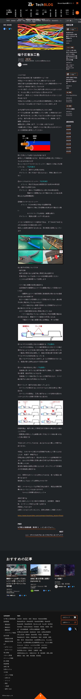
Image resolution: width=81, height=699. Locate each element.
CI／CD (44, 624)
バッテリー (44, 645)
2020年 (68, 147)
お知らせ (7, 677)
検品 (41, 650)
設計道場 (21, 13)
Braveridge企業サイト (65, 3)
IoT (27, 10)
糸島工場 (61, 13)
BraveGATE (56, 20)
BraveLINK (20, 624)
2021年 (68, 144)
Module (28, 634)
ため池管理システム (39, 639)
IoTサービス (8, 647)
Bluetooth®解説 (38, 20)
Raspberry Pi (21, 637)
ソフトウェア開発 (73, 29)
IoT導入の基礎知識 (9, 12)
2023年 (68, 136)
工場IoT (30, 650)
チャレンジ (69, 101)
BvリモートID (70, 67)
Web (18, 639)
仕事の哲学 (44, 647)
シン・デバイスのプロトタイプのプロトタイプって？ (44, 535)
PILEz (40, 634)
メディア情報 (9, 675)
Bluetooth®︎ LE (48, 20)
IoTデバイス (8, 650)
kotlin (67, 43)
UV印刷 (45, 637)
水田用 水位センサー (22, 653)
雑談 (46, 586)
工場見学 (33, 587)
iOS (67, 64)
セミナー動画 (48, 642)
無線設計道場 (9, 641)
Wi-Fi (67, 69)
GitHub (42, 626)
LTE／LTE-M (20, 634)
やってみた (21, 60)
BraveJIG (47, 621)
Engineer (19, 626)
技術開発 (15, 13)
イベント (7, 680)
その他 (73, 12)
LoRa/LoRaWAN (46, 631)
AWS (25, 20)
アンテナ (19, 642)
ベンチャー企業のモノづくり (42, 60)
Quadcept (46, 634)
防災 (24, 655)
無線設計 (7, 627)
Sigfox (27, 637)
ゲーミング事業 (44, 12)
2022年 (68, 140)
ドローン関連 (37, 12)
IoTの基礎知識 (24, 629)
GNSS (47, 626)
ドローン (71, 64)
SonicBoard (34, 637)
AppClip (20, 20)
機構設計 (14, 575)
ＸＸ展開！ (59, 579)
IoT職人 (43, 629)
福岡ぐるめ (8, 689)
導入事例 (31, 13)
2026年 (68, 126)
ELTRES (50, 624)
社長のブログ (33, 653)
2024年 (68, 133)
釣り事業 (50, 13)
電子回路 (67, 583)
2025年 (68, 129)
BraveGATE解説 (39, 621)
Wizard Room (10, 592)
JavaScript (33, 631)
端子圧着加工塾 (29, 54)
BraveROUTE (28, 624)
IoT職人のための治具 (22, 631)
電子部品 (38, 655)
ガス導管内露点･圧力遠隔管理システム (33, 642)
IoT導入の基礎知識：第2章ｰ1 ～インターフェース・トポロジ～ (37, 527)
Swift (40, 637)
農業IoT (19, 655)
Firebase (36, 626)
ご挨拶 (7, 686)
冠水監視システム (22, 650)
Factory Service (29, 60)
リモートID (69, 66)
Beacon (30, 20)
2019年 (68, 151)
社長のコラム (67, 12)
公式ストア (66, 617)
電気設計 (62, 575)
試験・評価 (50, 653)
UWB (49, 637)
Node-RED (34, 634)
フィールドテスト (71, 95)
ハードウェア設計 (35, 645)
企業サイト (66, 622)
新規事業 (56, 13)
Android (15, 20)
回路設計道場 (9, 638)
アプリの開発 (70, 109)
